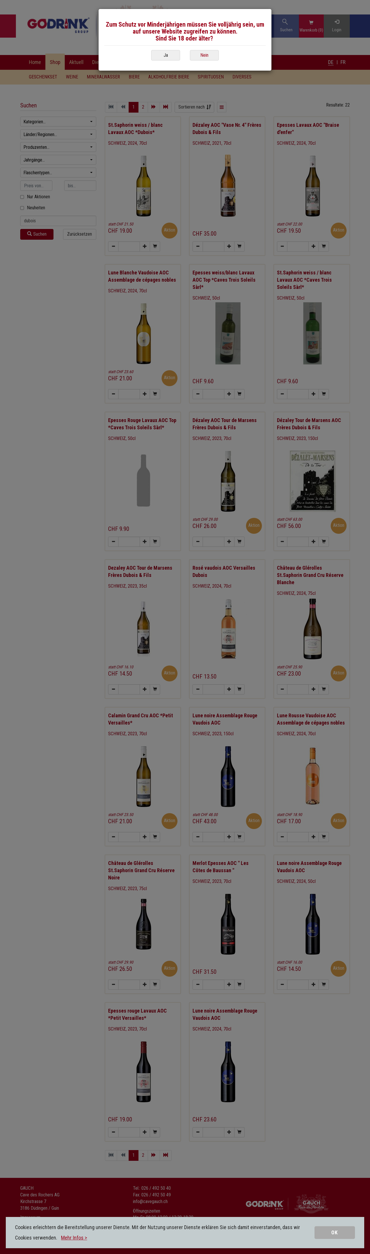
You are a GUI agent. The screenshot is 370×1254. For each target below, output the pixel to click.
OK (334, 1232)
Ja (166, 55)
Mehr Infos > (74, 1238)
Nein (204, 55)
